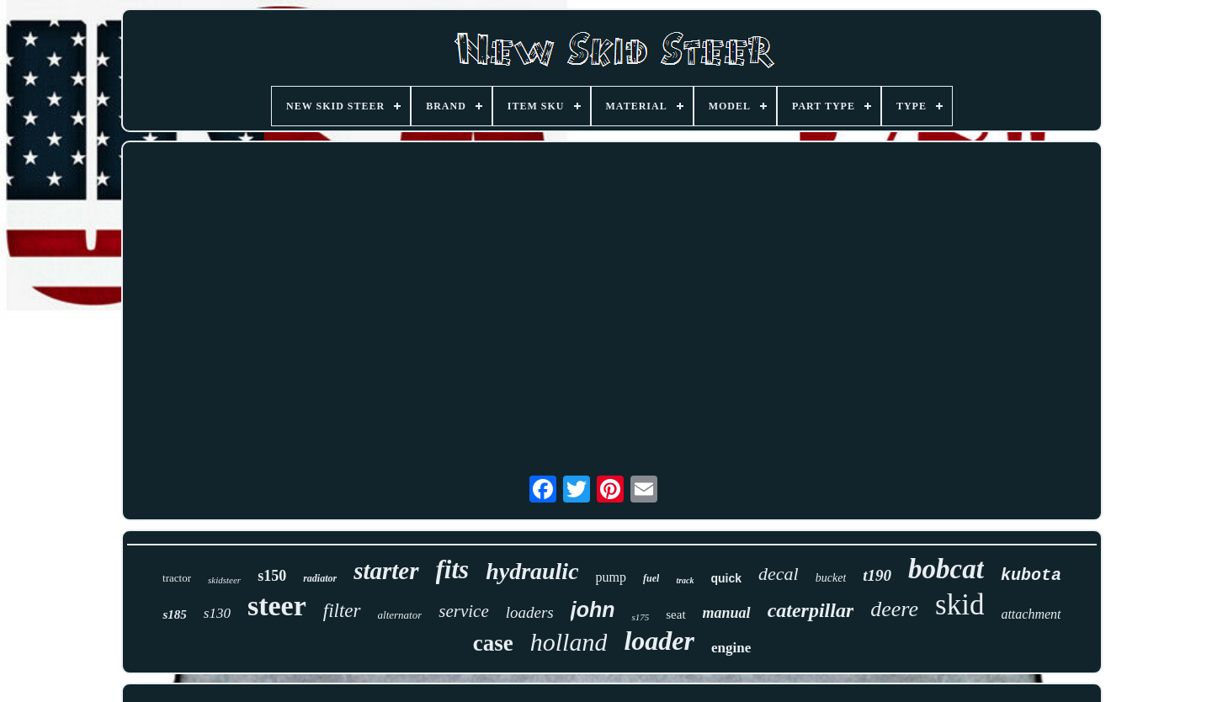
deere (894, 609)
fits (453, 569)
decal (778, 573)
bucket (831, 578)
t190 (877, 575)
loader (659, 640)
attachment (1030, 614)
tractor (176, 578)
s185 (174, 614)
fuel (651, 578)
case (493, 643)
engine (731, 648)
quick (726, 578)
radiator (320, 578)
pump (611, 577)
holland (569, 642)
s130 (217, 613)
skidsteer (224, 580)
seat (675, 614)
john (593, 609)
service (463, 611)
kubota (1031, 575)
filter (342, 610)
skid (959, 604)
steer (276, 605)
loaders (530, 612)
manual (727, 612)
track (685, 580)
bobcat (946, 569)
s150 (272, 575)
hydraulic (532, 571)
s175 (640, 617)
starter (386, 570)
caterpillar (811, 610)
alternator (400, 615)
